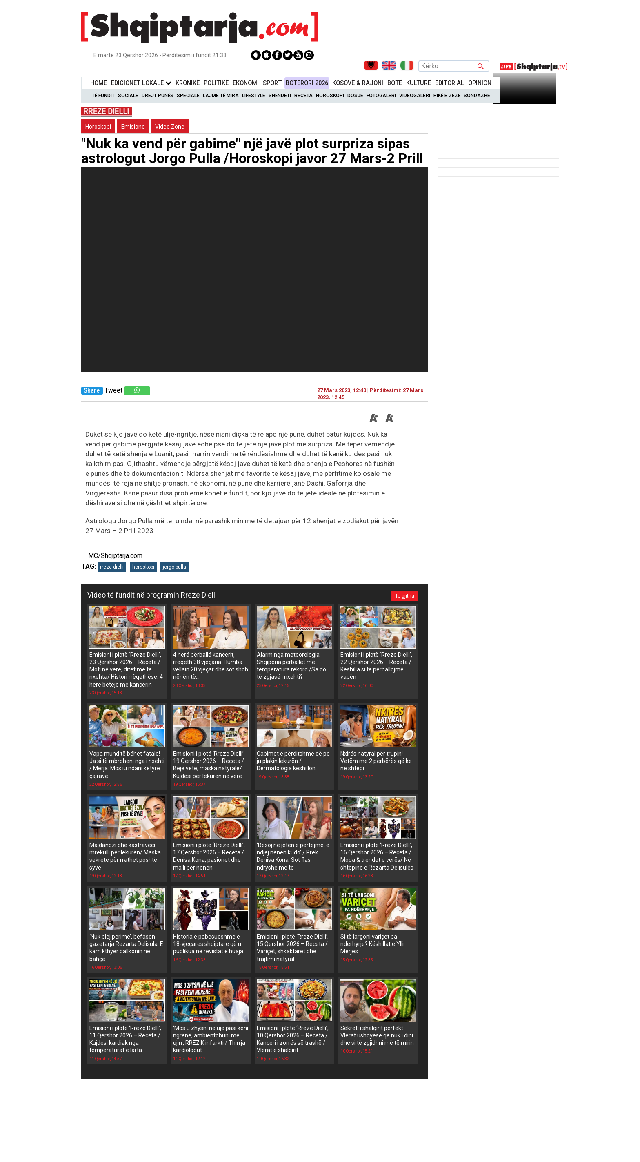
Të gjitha (404, 595)
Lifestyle (253, 95)
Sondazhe (477, 95)
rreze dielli (112, 567)
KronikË (188, 83)
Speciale (188, 95)
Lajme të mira (221, 95)
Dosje (355, 95)
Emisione (133, 126)
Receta (303, 95)
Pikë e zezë (446, 95)
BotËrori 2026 (307, 83)
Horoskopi (330, 95)
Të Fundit (103, 95)
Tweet (113, 390)
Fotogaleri (381, 95)
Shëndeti (280, 95)
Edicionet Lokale (141, 83)
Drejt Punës (157, 95)
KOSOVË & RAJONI (357, 83)
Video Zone (169, 126)
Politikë (216, 83)
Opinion (479, 83)
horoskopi (143, 567)
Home (98, 83)
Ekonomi (246, 83)
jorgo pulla (174, 567)
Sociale (128, 95)
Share (92, 390)
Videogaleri (414, 95)
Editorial (449, 83)
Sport (272, 83)
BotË (394, 83)
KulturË (418, 83)
